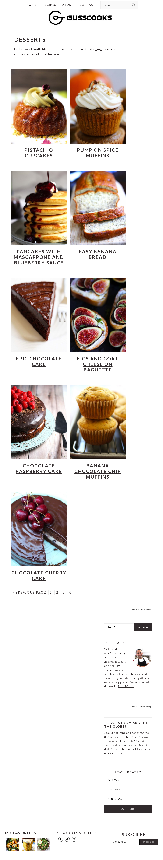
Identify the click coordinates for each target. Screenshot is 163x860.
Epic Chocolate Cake (39, 361)
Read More (115, 753)
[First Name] (128, 780)
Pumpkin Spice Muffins (97, 152)
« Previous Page (29, 592)
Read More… (126, 686)
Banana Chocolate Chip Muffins (97, 471)
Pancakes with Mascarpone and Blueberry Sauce (39, 257)
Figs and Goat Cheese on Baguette (97, 364)
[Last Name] (128, 790)
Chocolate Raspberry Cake (39, 468)
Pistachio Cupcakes (39, 152)
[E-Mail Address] (128, 799)
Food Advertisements (140, 609)
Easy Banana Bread (98, 254)
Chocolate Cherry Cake (38, 575)
